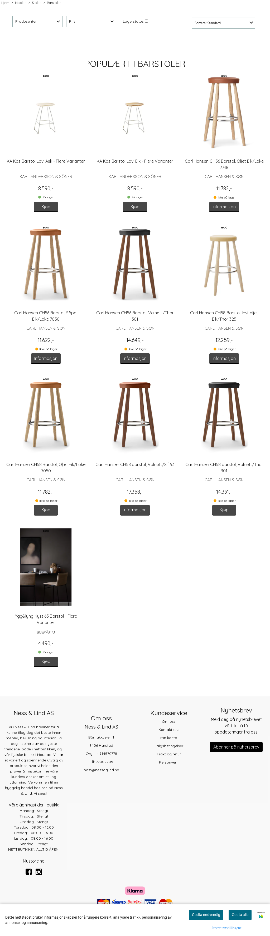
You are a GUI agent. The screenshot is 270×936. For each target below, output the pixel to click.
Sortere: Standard (208, 23)
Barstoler (52, 3)
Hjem (5, 3)
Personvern (169, 762)
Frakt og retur (169, 754)
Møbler (19, 3)
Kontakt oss (168, 729)
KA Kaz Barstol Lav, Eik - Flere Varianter (135, 161)
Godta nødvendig (206, 915)
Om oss (169, 721)
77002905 (104, 761)
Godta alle (240, 915)
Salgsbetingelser (169, 746)
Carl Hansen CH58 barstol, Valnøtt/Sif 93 (135, 464)
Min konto (168, 737)
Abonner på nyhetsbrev (236, 747)
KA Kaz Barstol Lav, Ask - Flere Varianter (46, 161)
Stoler (34, 3)
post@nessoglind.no (101, 769)
